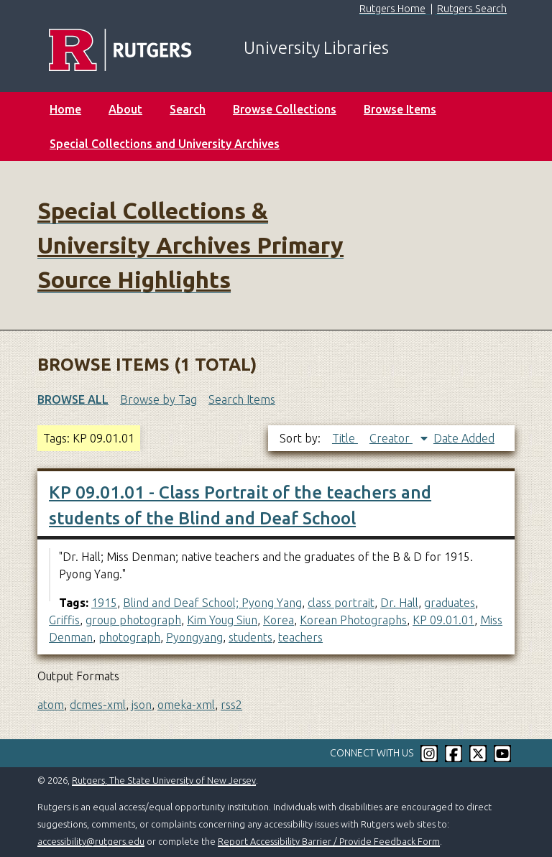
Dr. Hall (399, 602)
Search (188, 109)
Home (65, 109)
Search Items (241, 399)
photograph (129, 637)
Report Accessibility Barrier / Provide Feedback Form (329, 841)
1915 (104, 602)
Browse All (73, 399)
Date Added (463, 438)
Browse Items (400, 109)
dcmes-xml (98, 704)
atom (50, 704)
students (250, 637)
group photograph (133, 619)
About (125, 109)
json (142, 704)
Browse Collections (284, 109)
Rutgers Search (472, 8)
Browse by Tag (158, 399)
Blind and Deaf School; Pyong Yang (212, 602)
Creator (391, 438)
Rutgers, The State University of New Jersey (164, 780)
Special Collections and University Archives (165, 143)
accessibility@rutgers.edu (90, 841)
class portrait (341, 602)
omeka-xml (186, 704)
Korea (278, 619)
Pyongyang (194, 637)
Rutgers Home (392, 8)
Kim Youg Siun (222, 619)
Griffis (64, 619)
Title (345, 438)
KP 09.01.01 (443, 619)
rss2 (231, 704)
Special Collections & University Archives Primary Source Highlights (190, 245)
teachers (300, 637)
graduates (449, 602)
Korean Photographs (353, 619)
